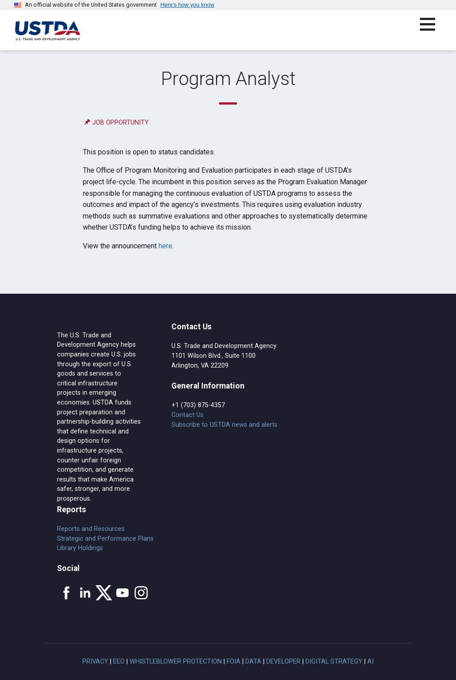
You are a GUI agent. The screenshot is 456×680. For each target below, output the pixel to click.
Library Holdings (80, 548)
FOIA (233, 661)
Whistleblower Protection (176, 661)
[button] (432, 30)
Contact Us (187, 415)
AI (370, 661)
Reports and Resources (91, 529)
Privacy (95, 661)
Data (253, 661)
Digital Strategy (333, 661)
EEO (119, 661)
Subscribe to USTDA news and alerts (224, 425)
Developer (283, 661)
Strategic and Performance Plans (105, 538)
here (165, 246)
